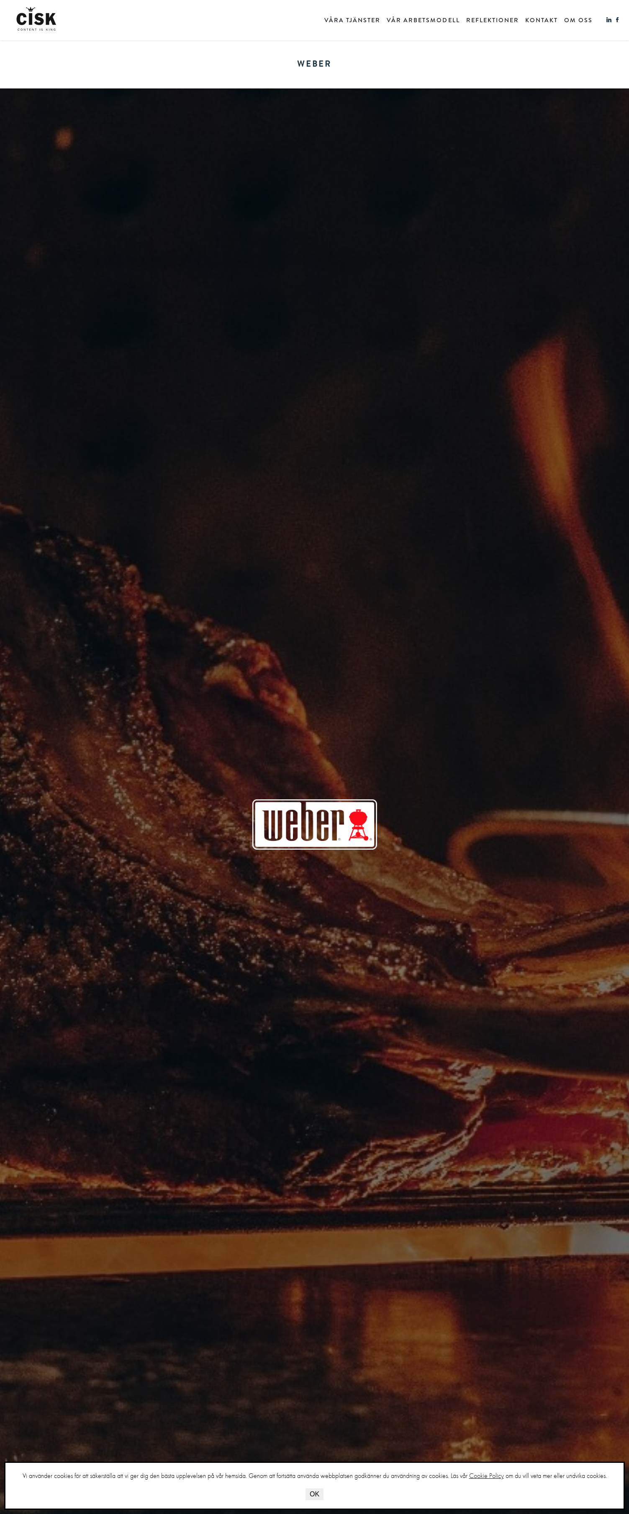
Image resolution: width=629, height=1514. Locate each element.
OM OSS (578, 20)
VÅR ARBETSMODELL (423, 20)
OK (314, 1494)
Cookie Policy (486, 1475)
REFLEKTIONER (492, 20)
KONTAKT (541, 20)
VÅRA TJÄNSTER (352, 20)
